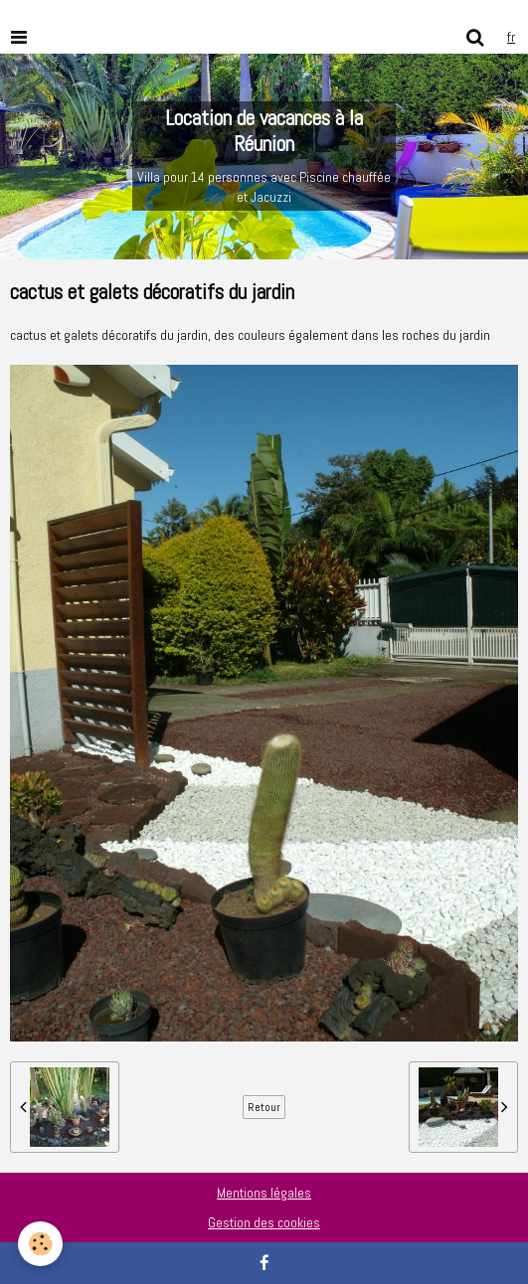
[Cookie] (40, 1243)
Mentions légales (264, 1193)
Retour (264, 1107)
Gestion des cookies (264, 1222)
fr (511, 37)
